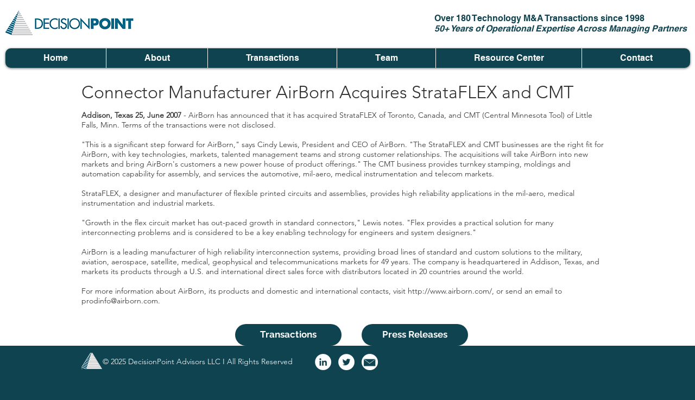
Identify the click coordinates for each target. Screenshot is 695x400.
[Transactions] (288, 335)
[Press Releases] (415, 335)
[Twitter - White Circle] (346, 362)
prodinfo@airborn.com (119, 301)
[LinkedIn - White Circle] (323, 362)
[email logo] (370, 362)
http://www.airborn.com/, (451, 291)
